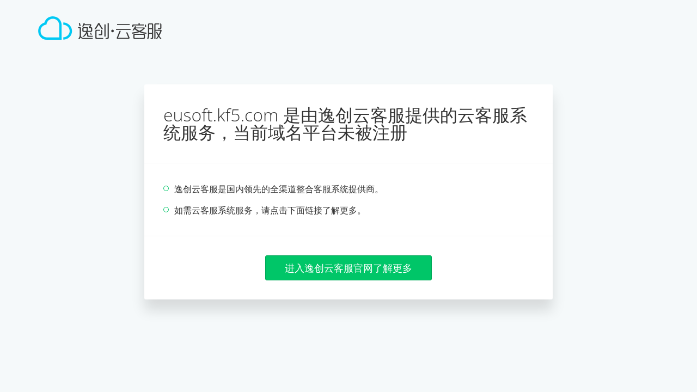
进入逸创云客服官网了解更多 (348, 267)
